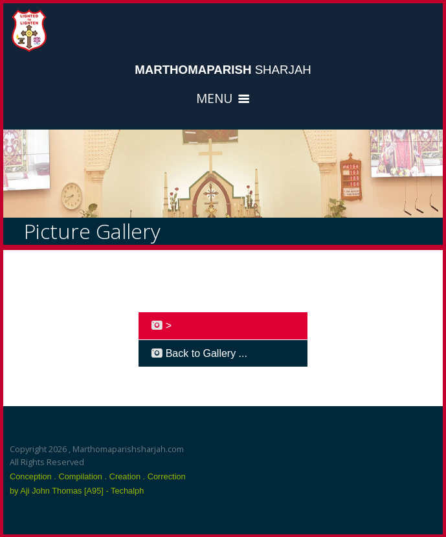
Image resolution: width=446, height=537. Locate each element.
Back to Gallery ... (199, 353)
